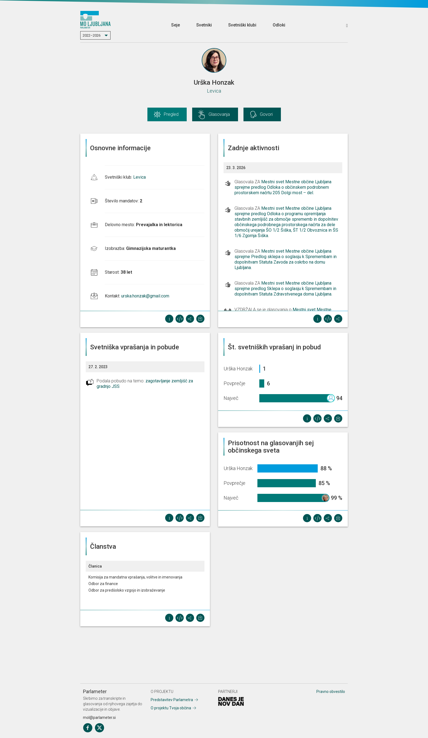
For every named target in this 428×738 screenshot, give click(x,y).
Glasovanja (219, 114)
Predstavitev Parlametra (172, 700)
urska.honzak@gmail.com (145, 296)
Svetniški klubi (242, 25)
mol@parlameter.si (99, 717)
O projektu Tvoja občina (171, 708)
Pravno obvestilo (330, 691)
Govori (266, 114)
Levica (214, 91)
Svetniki (204, 25)
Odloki (279, 25)
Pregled (171, 114)
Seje (175, 25)
